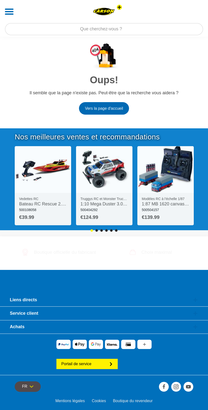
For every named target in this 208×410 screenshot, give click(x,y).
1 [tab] (92, 230)
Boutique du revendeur (133, 401)
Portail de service (87, 364)
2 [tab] (96, 230)
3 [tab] (101, 230)
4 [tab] (106, 230)
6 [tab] (116, 230)
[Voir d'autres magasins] (119, 7)
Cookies (99, 401)
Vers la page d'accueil (104, 108)
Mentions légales (70, 401)
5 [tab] (111, 230)
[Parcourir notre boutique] (104, 29)
